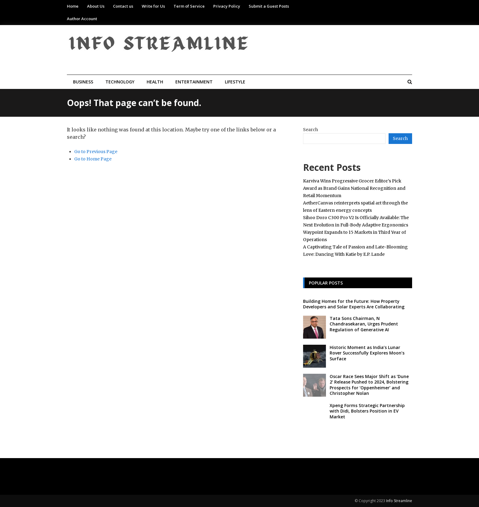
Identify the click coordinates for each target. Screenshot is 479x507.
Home (73, 6)
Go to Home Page (93, 159)
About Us (95, 6)
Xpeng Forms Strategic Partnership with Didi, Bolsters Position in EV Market (367, 410)
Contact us (123, 6)
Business (83, 82)
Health (155, 82)
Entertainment (194, 82)
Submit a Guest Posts (269, 6)
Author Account (82, 18)
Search (310, 129)
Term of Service (189, 6)
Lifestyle (235, 82)
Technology (119, 82)
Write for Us (153, 6)
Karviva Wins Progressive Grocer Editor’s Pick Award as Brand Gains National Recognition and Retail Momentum (354, 188)
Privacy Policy (226, 6)
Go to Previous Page (95, 151)
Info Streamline (399, 500)
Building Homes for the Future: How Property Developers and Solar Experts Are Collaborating (353, 304)
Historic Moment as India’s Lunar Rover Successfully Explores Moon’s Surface (367, 352)
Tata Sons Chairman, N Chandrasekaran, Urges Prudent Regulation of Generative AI (364, 323)
